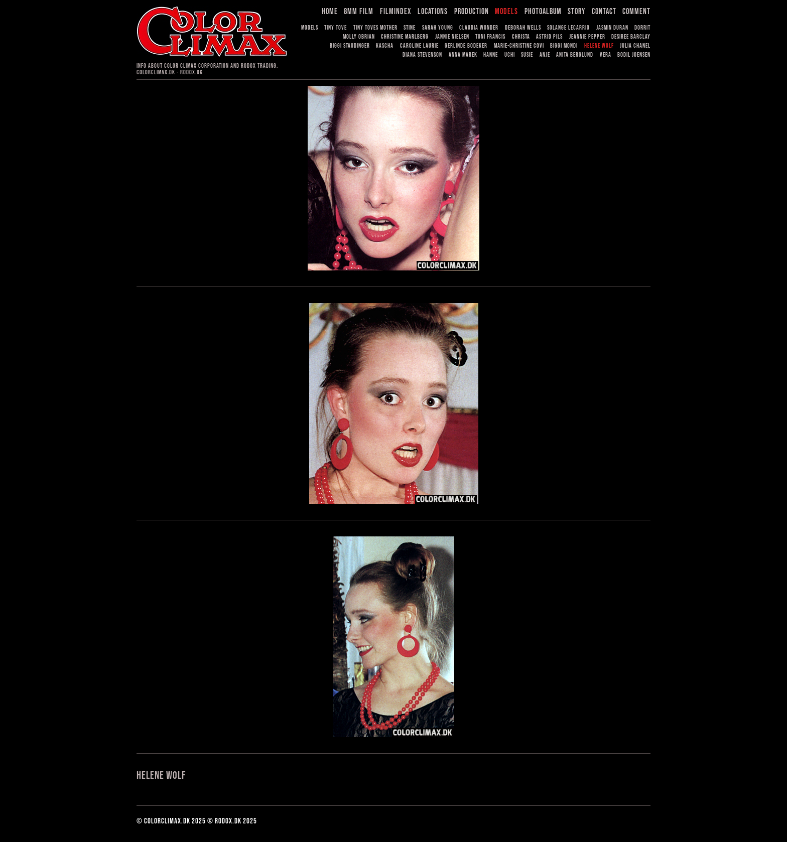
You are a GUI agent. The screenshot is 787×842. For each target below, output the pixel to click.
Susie (527, 55)
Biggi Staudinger (350, 46)
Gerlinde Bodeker (466, 46)
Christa (521, 37)
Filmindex (396, 12)
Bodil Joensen (633, 55)
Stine (410, 28)
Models (506, 12)
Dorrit (642, 28)
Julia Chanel (635, 46)
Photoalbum (543, 12)
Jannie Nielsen (452, 37)
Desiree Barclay (630, 37)
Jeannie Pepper (587, 37)
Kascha (385, 46)
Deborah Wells (523, 28)
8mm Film (358, 12)
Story (576, 12)
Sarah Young (437, 28)
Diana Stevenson (422, 55)
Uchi (509, 55)
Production (471, 12)
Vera (605, 55)
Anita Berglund (574, 55)
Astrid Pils (549, 37)
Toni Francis (490, 37)
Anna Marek (463, 55)
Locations (433, 12)
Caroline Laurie (419, 46)
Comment (636, 12)
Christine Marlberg (405, 37)
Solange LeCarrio (568, 28)
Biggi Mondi (564, 46)
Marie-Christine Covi (519, 46)
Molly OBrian (359, 37)
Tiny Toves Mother (375, 28)
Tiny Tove (335, 28)
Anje (545, 55)
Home (330, 12)
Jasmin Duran (612, 28)
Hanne (490, 55)
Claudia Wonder (478, 28)
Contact (604, 12)
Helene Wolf (599, 46)
